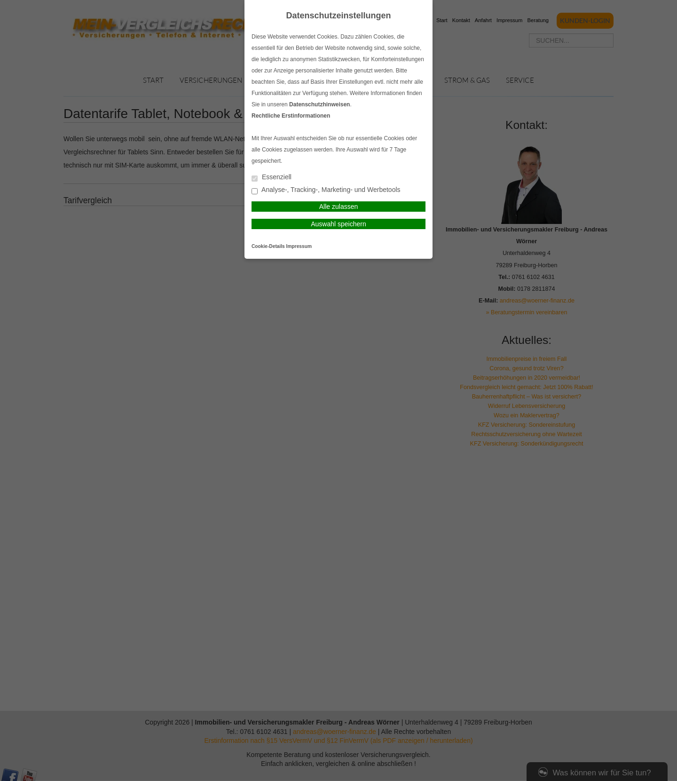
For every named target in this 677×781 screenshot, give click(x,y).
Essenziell (271, 178)
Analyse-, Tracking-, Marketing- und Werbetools (326, 190)
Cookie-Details (268, 246)
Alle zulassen (338, 206)
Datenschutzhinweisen (319, 104)
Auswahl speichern (338, 224)
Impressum (299, 246)
